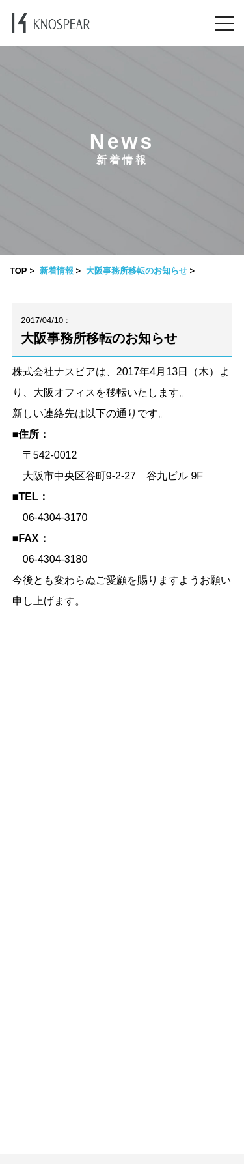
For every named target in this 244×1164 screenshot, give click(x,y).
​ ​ (122, 1159)
